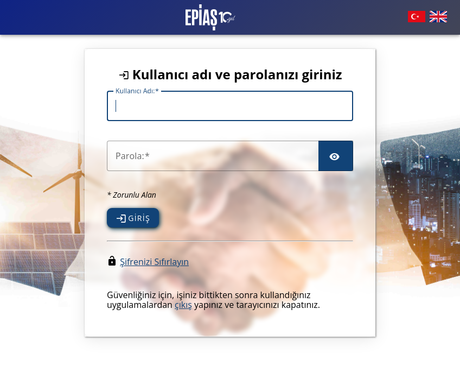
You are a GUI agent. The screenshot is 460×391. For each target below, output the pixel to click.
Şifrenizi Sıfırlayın (154, 262)
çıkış (183, 305)
